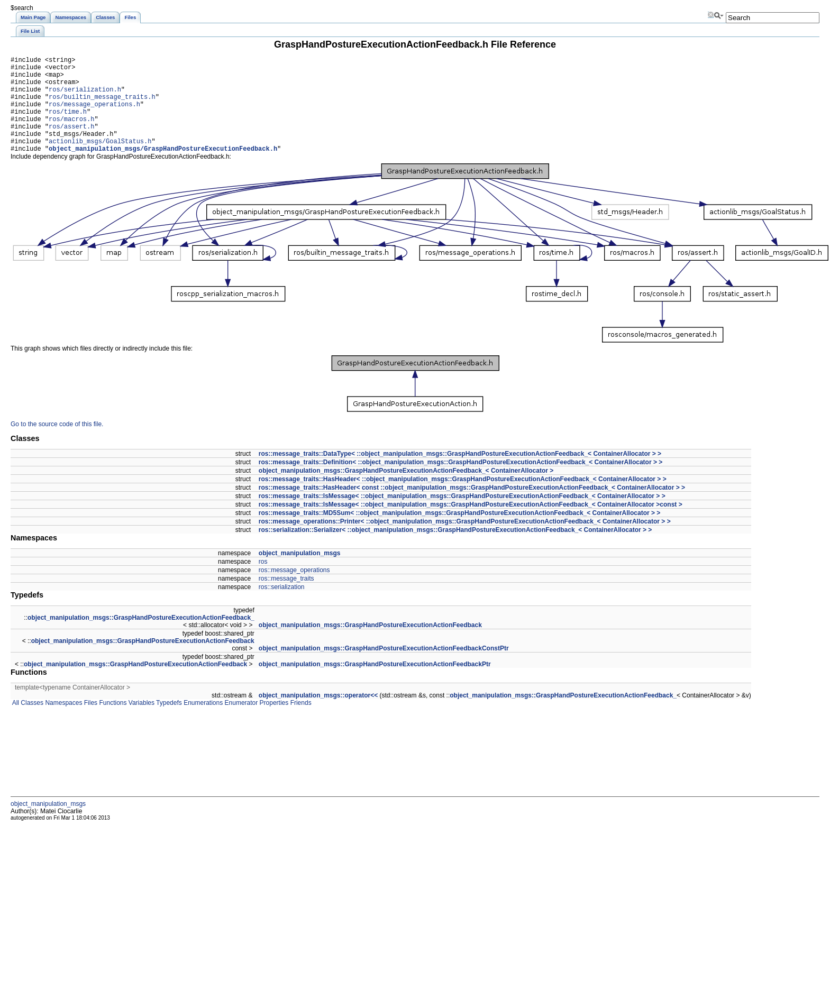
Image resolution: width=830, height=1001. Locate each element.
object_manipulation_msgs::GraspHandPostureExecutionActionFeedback (370, 645)
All (15, 723)
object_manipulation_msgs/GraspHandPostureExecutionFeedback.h (163, 168)
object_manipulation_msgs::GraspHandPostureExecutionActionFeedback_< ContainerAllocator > (406, 491)
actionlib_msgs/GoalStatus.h (100, 159)
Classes (31, 723)
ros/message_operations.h (94, 115)
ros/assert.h (71, 141)
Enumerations (202, 723)
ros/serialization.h (85, 97)
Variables (140, 723)
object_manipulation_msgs (300, 573)
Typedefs (168, 723)
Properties (273, 723)
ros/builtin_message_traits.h (102, 106)
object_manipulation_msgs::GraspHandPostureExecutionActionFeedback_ (141, 638)
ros (263, 582)
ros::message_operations (294, 590)
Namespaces (62, 723)
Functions (111, 723)
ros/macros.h (71, 132)
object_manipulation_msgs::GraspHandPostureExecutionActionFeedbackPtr (375, 684)
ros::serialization (282, 607)
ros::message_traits (286, 599)
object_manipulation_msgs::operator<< (318, 716)
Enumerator (240, 723)
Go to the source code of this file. (57, 444)
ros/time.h (68, 124)
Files (89, 723)
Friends (299, 723)
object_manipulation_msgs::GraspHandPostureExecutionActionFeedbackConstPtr (384, 669)
